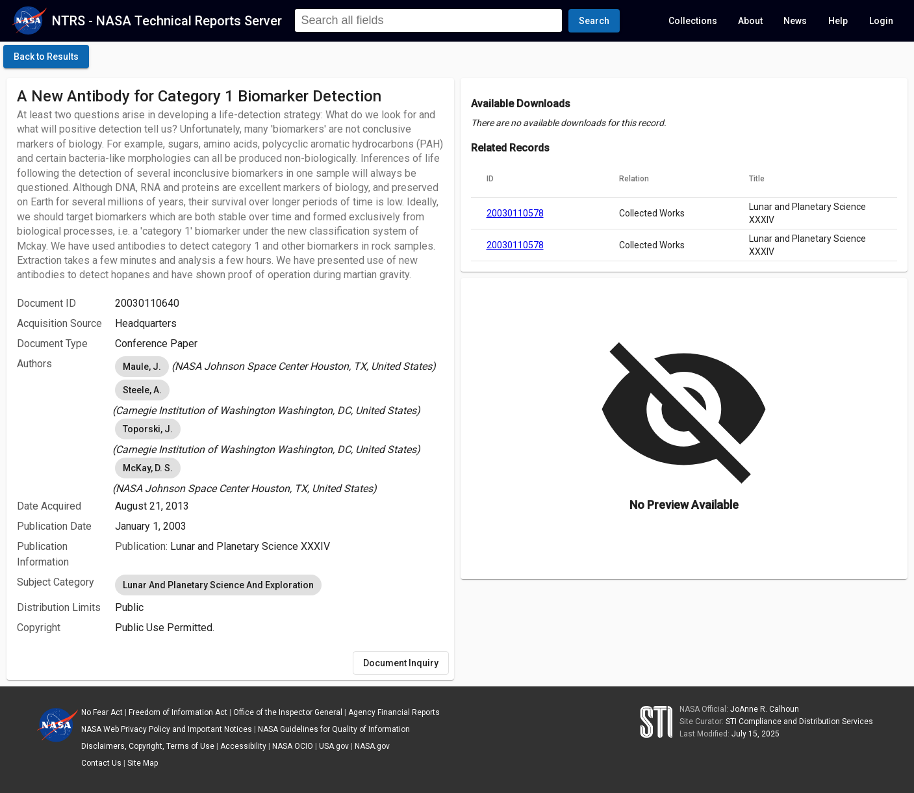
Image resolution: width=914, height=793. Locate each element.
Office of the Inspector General (287, 712)
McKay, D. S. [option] (148, 468)
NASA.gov (372, 746)
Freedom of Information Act (178, 712)
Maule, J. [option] (142, 366)
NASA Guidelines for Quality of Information (334, 729)
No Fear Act (102, 712)
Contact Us (101, 763)
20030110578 (515, 213)
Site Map (142, 763)
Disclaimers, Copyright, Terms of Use (147, 746)
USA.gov (334, 746)
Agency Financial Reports (394, 712)
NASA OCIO (292, 746)
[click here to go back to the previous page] (46, 56)
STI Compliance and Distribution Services (799, 721)
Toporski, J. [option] (148, 429)
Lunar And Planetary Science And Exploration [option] (218, 585)
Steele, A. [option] (142, 390)
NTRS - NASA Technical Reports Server (167, 21)
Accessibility (243, 746)
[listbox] (279, 367)
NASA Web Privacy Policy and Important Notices (166, 729)
